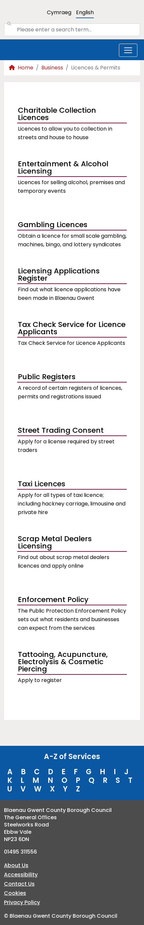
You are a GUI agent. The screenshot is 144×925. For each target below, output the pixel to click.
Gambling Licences (53, 225)
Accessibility (21, 874)
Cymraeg (59, 12)
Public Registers (47, 377)
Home (21, 67)
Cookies (15, 893)
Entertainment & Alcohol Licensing (63, 168)
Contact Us (19, 884)
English (85, 12)
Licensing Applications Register (59, 275)
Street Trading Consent (61, 430)
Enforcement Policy (53, 599)
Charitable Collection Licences (57, 115)
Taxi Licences (41, 484)
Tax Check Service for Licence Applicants (72, 329)
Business (52, 67)
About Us (16, 865)
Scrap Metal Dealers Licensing (55, 543)
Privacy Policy (22, 902)
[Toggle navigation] (128, 50)
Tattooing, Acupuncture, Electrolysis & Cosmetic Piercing (63, 662)
